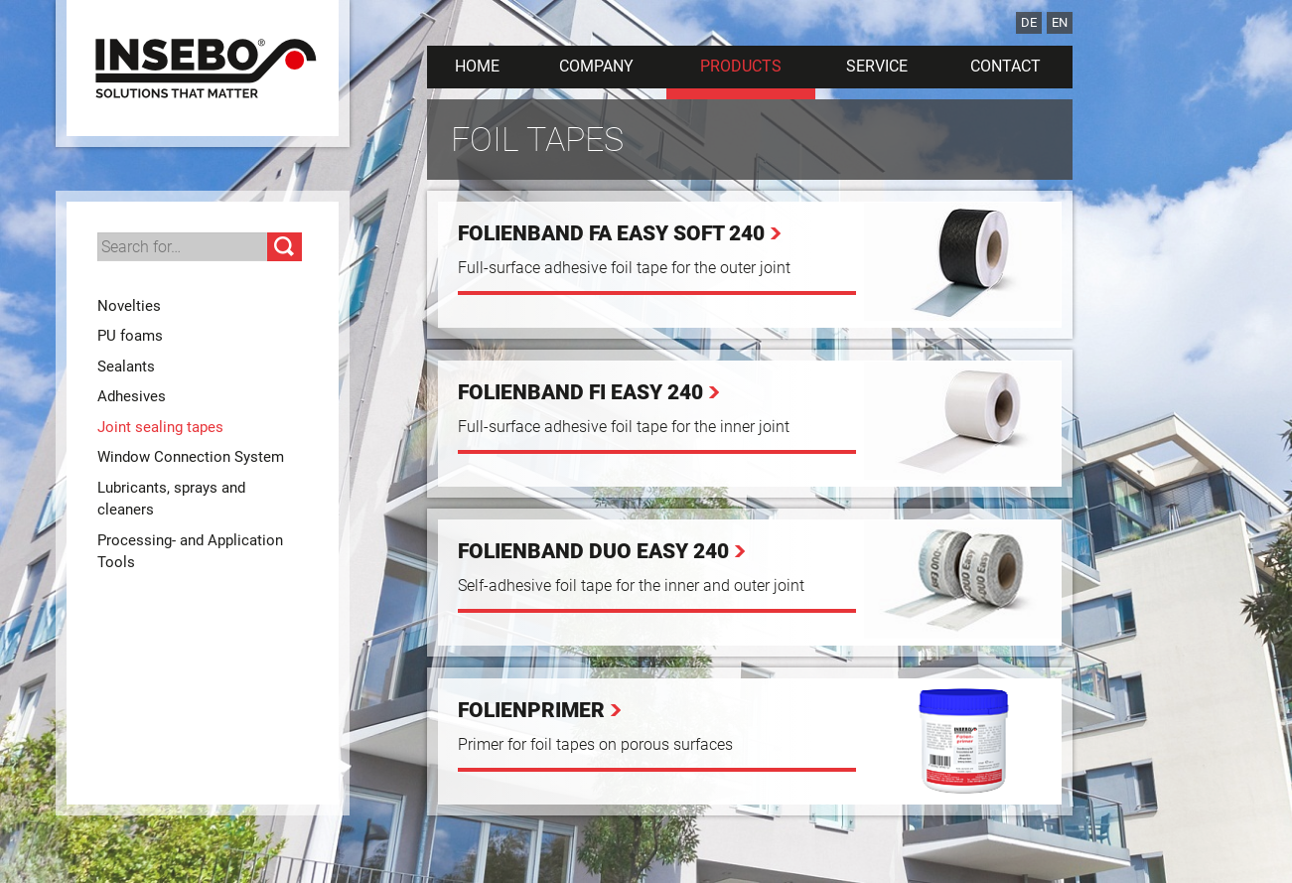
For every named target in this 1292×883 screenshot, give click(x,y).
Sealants (126, 366)
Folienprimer (531, 710)
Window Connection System (190, 457)
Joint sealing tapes (160, 427)
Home (477, 66)
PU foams (130, 336)
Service (877, 66)
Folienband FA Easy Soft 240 (611, 233)
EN (1060, 22)
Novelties (129, 306)
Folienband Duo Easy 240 (593, 551)
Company (596, 66)
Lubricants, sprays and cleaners (171, 499)
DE (1029, 22)
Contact (1005, 66)
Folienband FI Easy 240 (580, 392)
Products (741, 66)
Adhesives (131, 396)
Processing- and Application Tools (190, 551)
